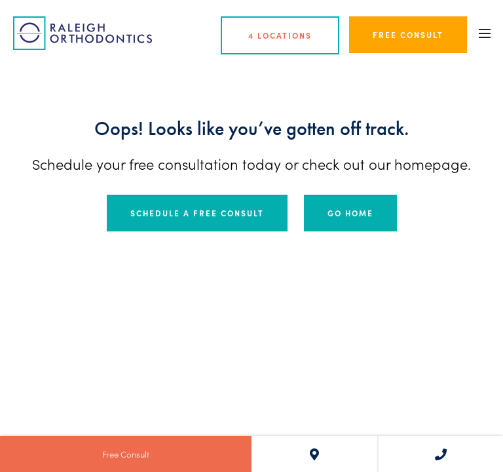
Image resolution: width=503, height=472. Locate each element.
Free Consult (408, 35)
